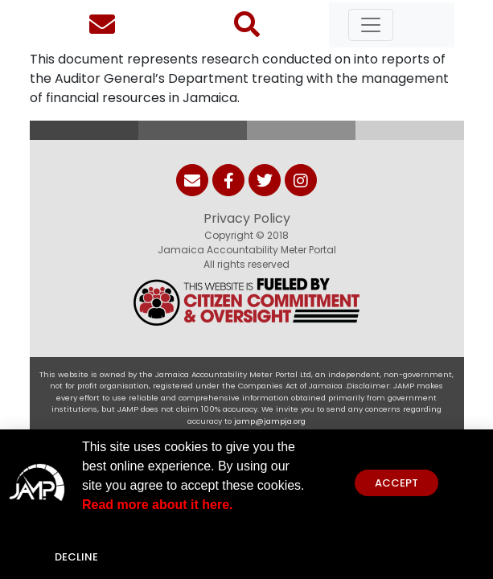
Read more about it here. (157, 505)
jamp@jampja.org (270, 421)
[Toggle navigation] (370, 25)
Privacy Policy (246, 218)
